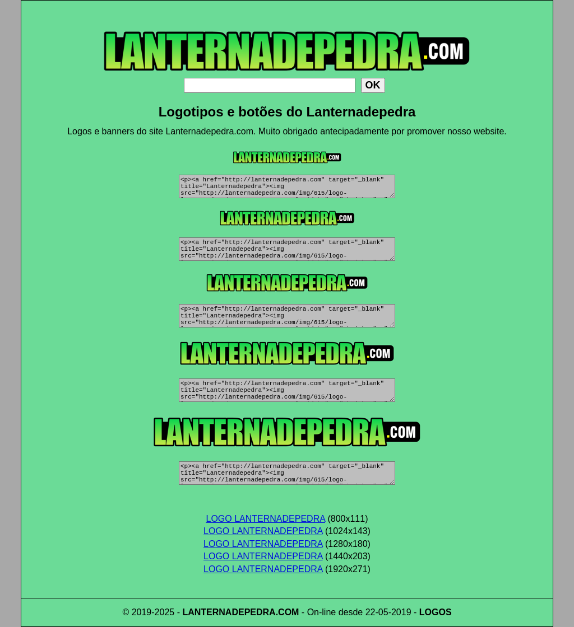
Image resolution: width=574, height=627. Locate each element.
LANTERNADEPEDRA (228, 612)
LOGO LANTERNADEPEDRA (266, 518)
